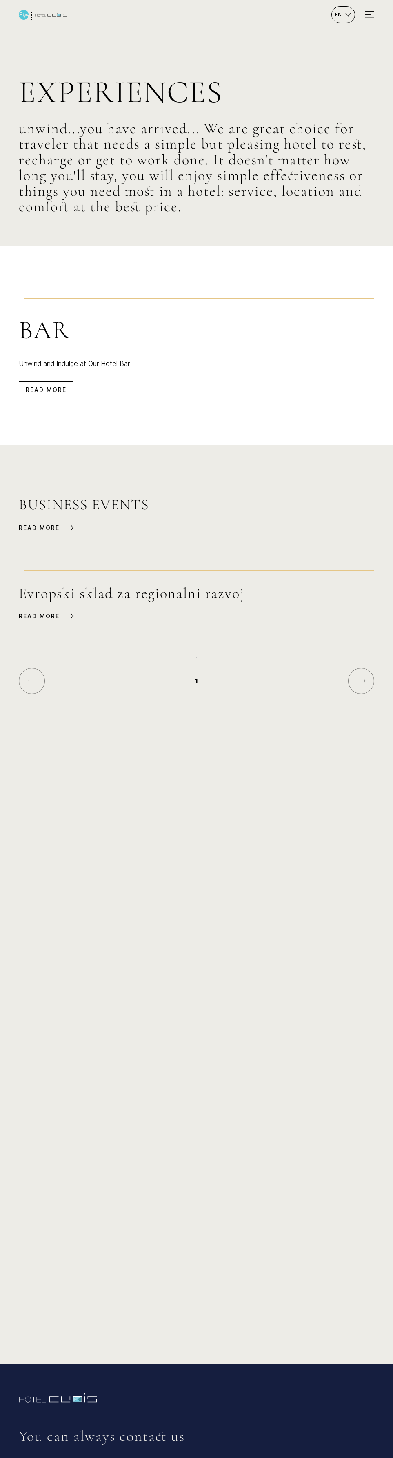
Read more (46, 389)
